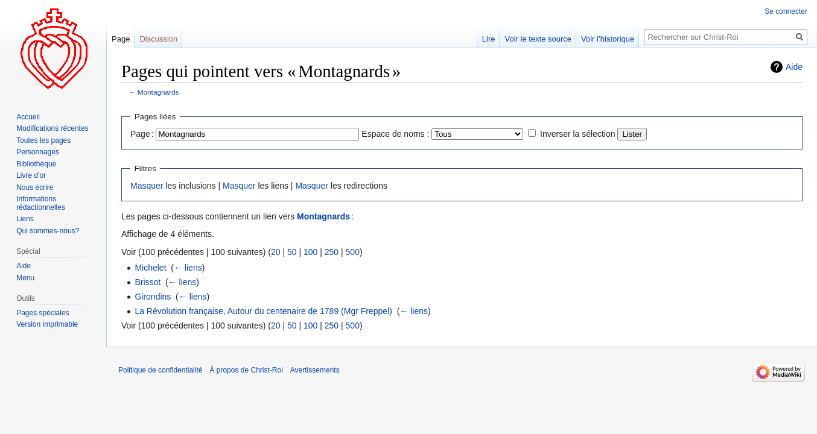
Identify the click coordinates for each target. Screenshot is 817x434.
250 (332, 252)
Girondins (153, 296)
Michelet (150, 267)
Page (121, 38)
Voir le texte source (537, 38)
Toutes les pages (43, 140)
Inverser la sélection (577, 134)
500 (353, 252)
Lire (488, 38)
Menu (25, 278)
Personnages (37, 152)
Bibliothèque (36, 164)
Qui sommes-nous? (47, 231)
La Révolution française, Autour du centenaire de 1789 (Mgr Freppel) (263, 311)
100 (310, 252)
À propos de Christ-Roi (245, 370)
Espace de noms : (395, 134)
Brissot (148, 282)
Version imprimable (47, 324)
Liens (25, 219)
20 (276, 252)
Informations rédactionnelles (40, 203)
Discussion (158, 38)
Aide (794, 67)
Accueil (28, 117)
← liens (188, 267)
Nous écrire (34, 187)
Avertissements (315, 370)
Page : (142, 134)
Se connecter (786, 11)
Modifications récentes (52, 128)
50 (292, 252)
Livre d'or (31, 175)
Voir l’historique (607, 38)
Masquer (146, 185)
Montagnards (158, 92)
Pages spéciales (42, 313)
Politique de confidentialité (160, 370)
